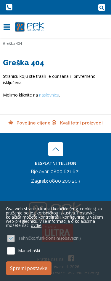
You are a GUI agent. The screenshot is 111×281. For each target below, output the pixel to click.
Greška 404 (12, 43)
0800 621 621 (65, 171)
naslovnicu (49, 95)
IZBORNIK (8, 27)
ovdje (36, 225)
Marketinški (29, 250)
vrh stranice (55, 149)
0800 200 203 (64, 181)
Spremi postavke (28, 268)
